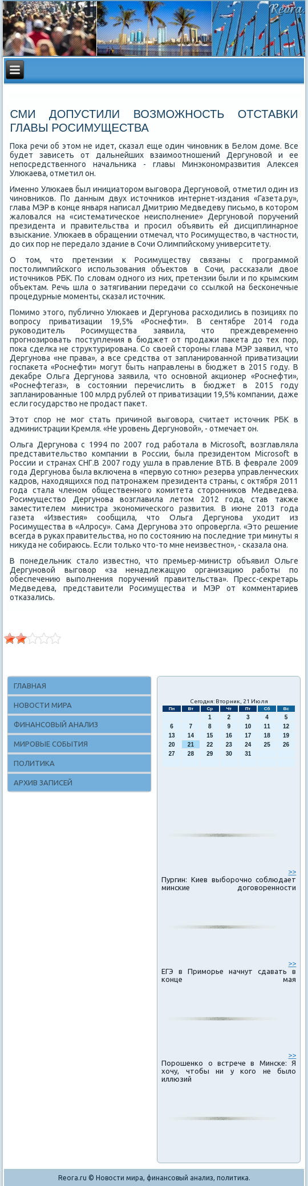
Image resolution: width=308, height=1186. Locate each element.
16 (229, 735)
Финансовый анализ (56, 724)
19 (286, 735)
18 (267, 735)
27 (171, 754)
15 (209, 735)
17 (248, 735)
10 (248, 726)
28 (191, 754)
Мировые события (51, 744)
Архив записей (43, 782)
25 (267, 744)
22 (209, 744)
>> (292, 871)
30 (229, 754)
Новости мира (43, 705)
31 (248, 754)
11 (267, 726)
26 (286, 744)
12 (286, 726)
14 (191, 735)
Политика (34, 763)
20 (171, 744)
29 (209, 754)
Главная (30, 686)
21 (191, 744)
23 (229, 744)
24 (248, 744)
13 (171, 735)
